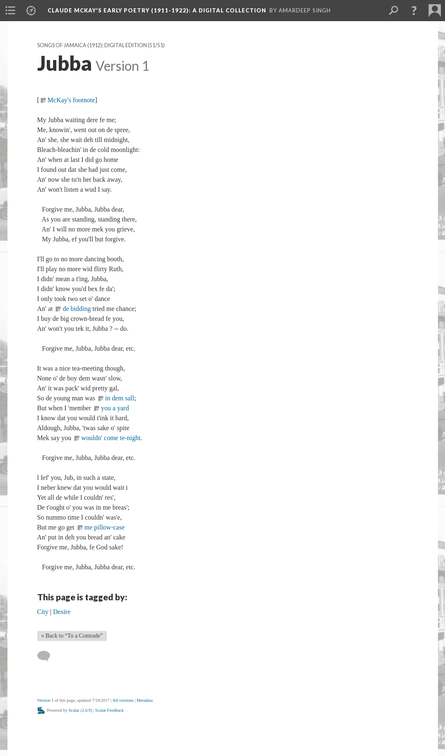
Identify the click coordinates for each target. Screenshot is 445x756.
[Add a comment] (47, 656)
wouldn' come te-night (110, 437)
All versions (123, 700)
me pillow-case (104, 527)
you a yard (115, 408)
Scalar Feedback (109, 710)
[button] (414, 10)
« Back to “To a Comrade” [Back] (72, 636)
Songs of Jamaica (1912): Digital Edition (92, 45)
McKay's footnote (71, 100)
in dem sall (119, 398)
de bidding (77, 308)
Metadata (145, 700)
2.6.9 (86, 710)
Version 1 (45, 700)
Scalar (74, 710)
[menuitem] (10, 10)
